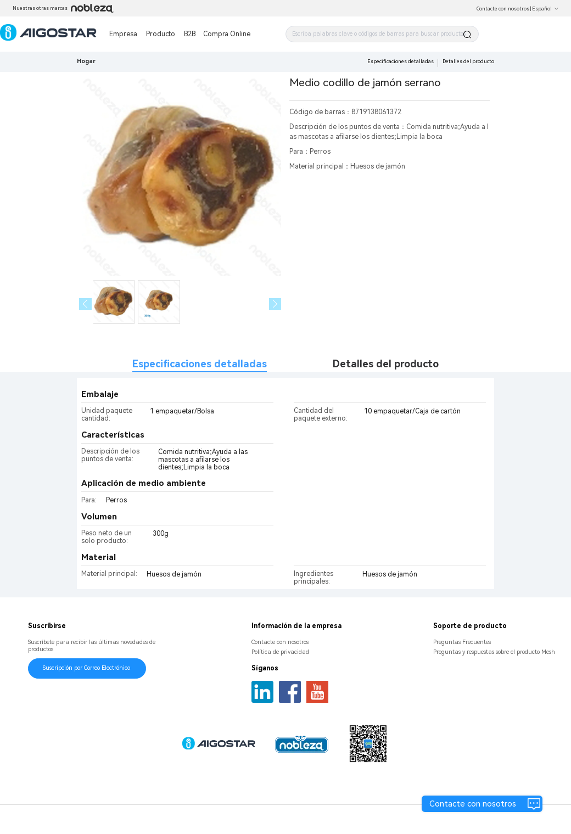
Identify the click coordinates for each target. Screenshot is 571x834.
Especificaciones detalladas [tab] (199, 364)
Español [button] (545, 9)
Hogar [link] (86, 61)
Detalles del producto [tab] (386, 364)
